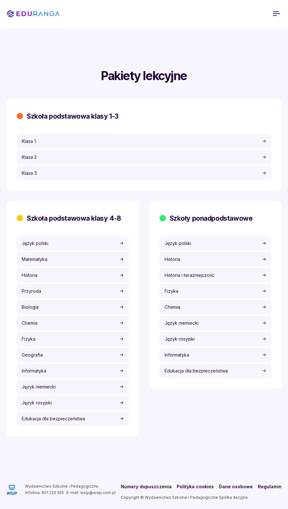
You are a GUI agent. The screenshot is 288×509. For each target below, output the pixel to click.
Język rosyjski (37, 402)
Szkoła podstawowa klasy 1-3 (73, 116)
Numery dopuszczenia (146, 486)
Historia (29, 275)
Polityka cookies (195, 486)
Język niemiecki (39, 386)
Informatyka (34, 370)
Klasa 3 (29, 173)
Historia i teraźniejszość (189, 275)
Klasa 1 (29, 141)
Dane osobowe (236, 486)
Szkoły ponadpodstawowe (211, 218)
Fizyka (28, 339)
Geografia (32, 355)
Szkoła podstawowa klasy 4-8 (74, 218)
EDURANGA (33, 14)
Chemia (29, 323)
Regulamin (270, 486)
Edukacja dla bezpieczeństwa (53, 418)
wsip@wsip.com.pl (98, 492)
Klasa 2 (29, 157)
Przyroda (31, 291)
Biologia (30, 307)
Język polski (35, 243)
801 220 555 (53, 492)
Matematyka (34, 259)
